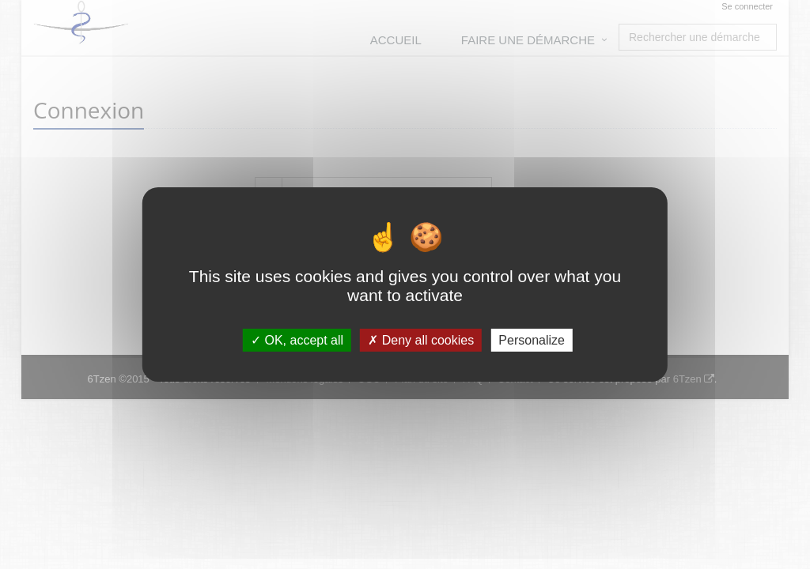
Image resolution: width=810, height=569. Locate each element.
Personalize (531, 340)
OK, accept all (297, 340)
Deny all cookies (421, 340)
